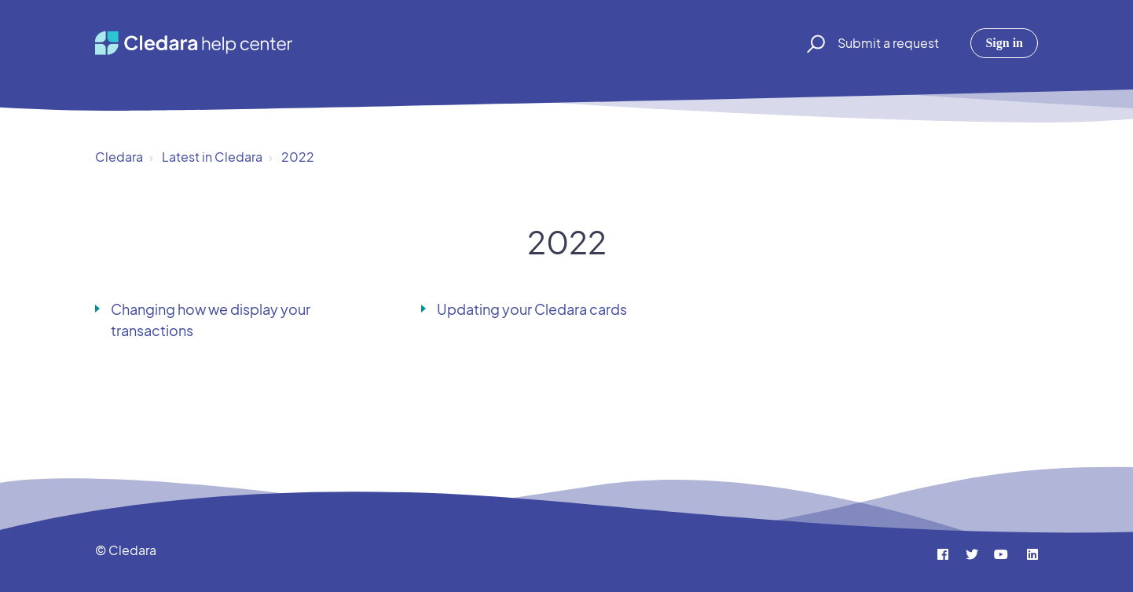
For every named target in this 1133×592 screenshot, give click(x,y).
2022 (297, 156)
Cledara (119, 156)
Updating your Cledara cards (532, 309)
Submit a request (888, 43)
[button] (813, 43)
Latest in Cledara (212, 156)
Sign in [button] (1004, 42)
